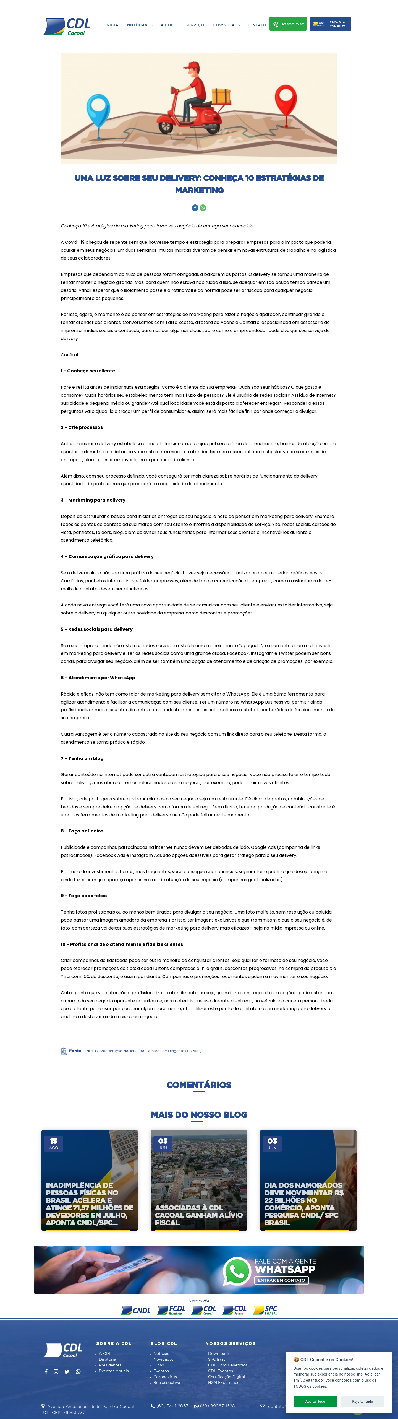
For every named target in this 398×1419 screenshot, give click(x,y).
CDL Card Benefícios (228, 1365)
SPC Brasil (218, 1359)
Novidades (163, 1359)
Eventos (161, 1371)
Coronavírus (165, 1377)
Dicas (158, 1365)
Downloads (219, 1353)
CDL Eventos (220, 1371)
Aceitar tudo (315, 1401)
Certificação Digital (226, 1377)
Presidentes (110, 1365)
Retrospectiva (166, 1382)
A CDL (105, 1353)
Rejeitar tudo (362, 1401)
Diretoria (107, 1359)
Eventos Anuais (114, 1371)
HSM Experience (223, 1382)
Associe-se (288, 24)
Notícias (161, 1353)
